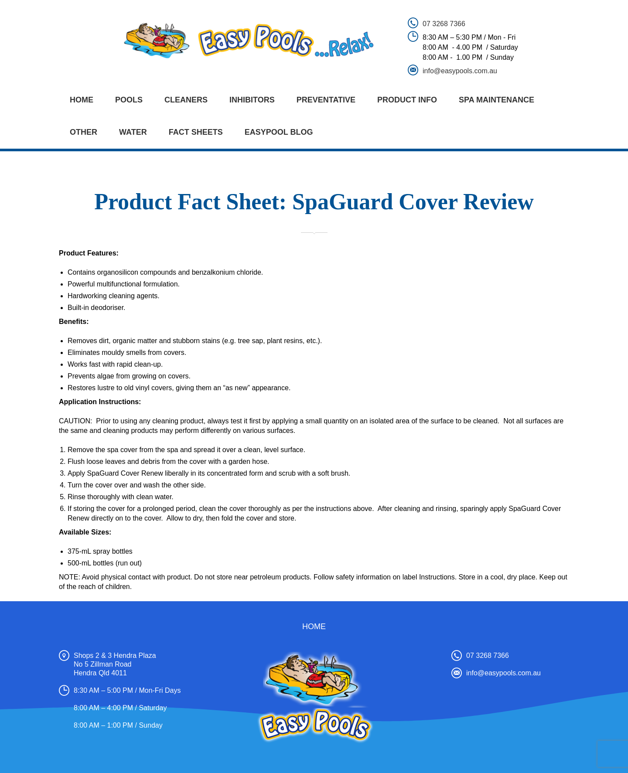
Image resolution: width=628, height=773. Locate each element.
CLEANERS (186, 99)
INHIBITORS (252, 99)
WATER (133, 132)
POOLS (129, 99)
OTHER (83, 132)
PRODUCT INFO (407, 99)
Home (81, 99)
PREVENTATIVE (326, 99)
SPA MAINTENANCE (496, 99)
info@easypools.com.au (460, 71)
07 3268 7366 (444, 23)
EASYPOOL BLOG (279, 132)
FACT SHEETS (196, 132)
